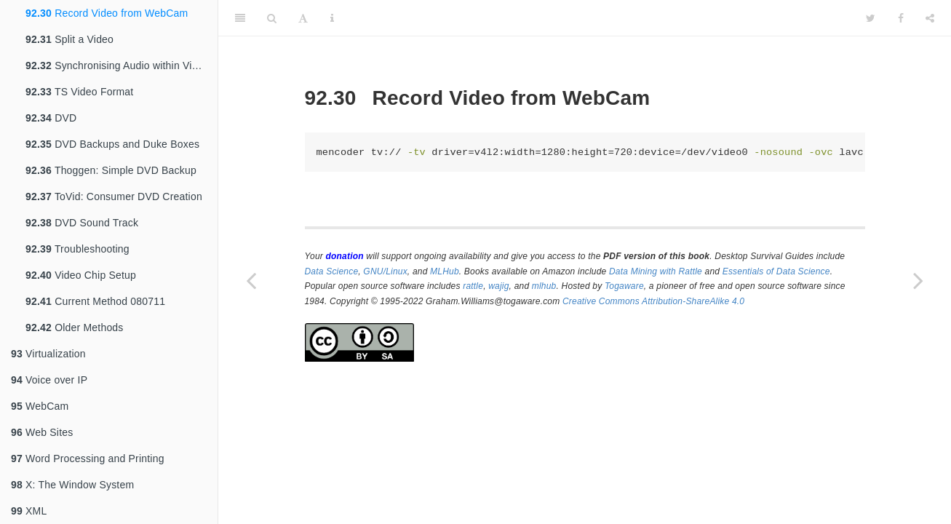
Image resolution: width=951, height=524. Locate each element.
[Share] (930, 18)
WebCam (39, 406)
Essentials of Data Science (776, 271)
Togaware (624, 286)
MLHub (444, 271)
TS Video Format (79, 92)
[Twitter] (870, 18)
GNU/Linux (385, 271)
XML (29, 511)
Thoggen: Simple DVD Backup (110, 170)
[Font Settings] (303, 18)
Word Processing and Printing (87, 458)
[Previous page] (251, 280)
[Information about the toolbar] (332, 18)
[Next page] (918, 280)
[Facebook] (901, 18)
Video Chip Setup (80, 275)
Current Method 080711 (95, 301)
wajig (498, 286)
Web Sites (42, 432)
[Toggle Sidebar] (240, 18)
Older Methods (74, 327)
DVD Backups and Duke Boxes (112, 144)
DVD (50, 118)
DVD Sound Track (81, 223)
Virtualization (48, 354)
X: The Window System (72, 485)
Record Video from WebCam (106, 13)
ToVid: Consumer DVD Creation (113, 196)
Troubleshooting (77, 249)
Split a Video (69, 39)
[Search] (271, 18)
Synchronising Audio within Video (117, 65)
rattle (473, 286)
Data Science (332, 271)
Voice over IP (49, 380)
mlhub (544, 286)
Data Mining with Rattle (655, 271)
